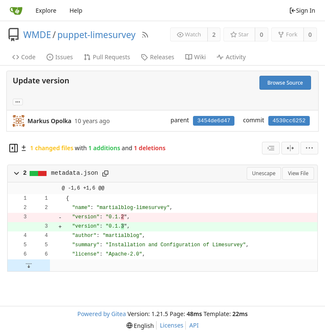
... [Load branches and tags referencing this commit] (17, 101)
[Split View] (290, 148)
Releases (157, 57)
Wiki (195, 57)
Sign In (302, 10)
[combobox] (271, 148)
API (193, 325)
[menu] (309, 148)
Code (24, 57)
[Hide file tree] (13, 148)
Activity (231, 57)
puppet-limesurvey (96, 34)
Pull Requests (107, 57)
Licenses (172, 325)
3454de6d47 (213, 121)
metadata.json (74, 173)
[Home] (16, 10)
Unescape (263, 173)
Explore (46, 10)
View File (298, 173)
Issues (60, 57)
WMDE (37, 34)
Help (76, 10)
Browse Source (285, 82)
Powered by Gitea (101, 314)
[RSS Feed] (145, 35)
